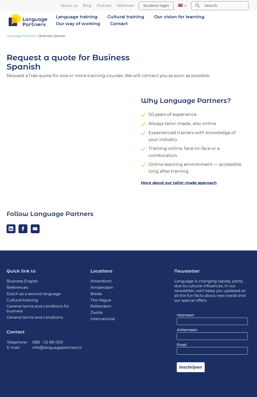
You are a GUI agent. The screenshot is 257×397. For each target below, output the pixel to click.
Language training (77, 16)
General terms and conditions (35, 317)
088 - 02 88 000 (47, 342)
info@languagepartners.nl (57, 347)
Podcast (104, 6)
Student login (156, 5)
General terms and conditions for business (38, 308)
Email (181, 344)
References (17, 287)
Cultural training (125, 16)
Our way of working (78, 23)
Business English (22, 281)
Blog (87, 6)
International (102, 318)
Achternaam (187, 330)
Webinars (125, 6)
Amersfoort (101, 281)
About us (69, 6)
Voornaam (185, 315)
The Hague (100, 300)
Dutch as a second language (34, 293)
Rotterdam (100, 306)
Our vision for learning (179, 16)
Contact (119, 23)
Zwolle (96, 312)
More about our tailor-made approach (179, 182)
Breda (96, 293)
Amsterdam (101, 287)
